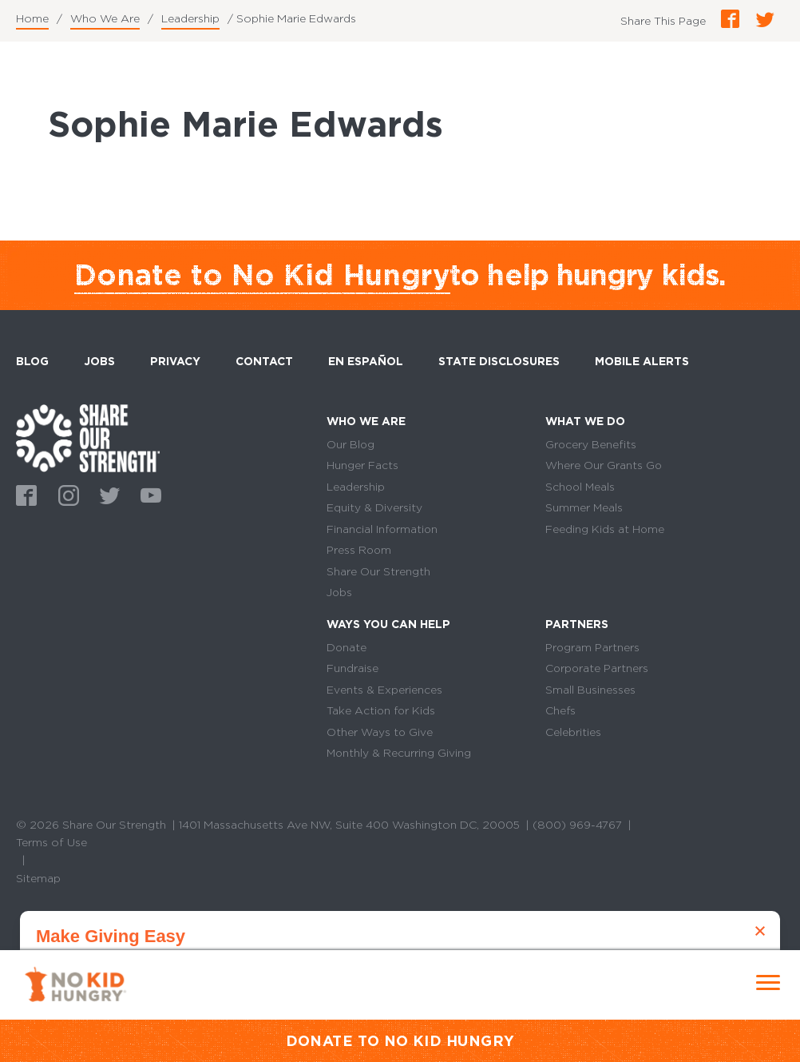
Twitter (107, 493)
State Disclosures (499, 361)
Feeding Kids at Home (605, 529)
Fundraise (352, 671)
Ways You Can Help (389, 625)
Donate (347, 649)
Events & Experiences (384, 692)
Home (32, 18)
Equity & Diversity (374, 508)
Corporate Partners (597, 671)
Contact (265, 361)
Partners (576, 625)
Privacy (175, 361)
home (88, 438)
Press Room (360, 551)
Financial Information (383, 529)
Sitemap (38, 882)
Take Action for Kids (382, 713)
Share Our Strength (378, 573)
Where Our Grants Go (604, 465)
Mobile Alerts (643, 359)
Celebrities (573, 735)
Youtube (148, 493)
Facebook (24, 493)
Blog (32, 361)
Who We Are (105, 18)
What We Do (586, 421)
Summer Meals (584, 508)
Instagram (65, 493)
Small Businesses (590, 692)
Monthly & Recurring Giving (400, 756)
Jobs (99, 361)
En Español (366, 361)
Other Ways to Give (380, 735)
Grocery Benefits (591, 444)
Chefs (560, 713)
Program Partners (592, 649)
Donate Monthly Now (400, 1006)
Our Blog (351, 444)
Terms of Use (51, 846)
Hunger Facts (362, 465)
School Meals (581, 487)
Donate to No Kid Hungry (262, 274)
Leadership (190, 18)
